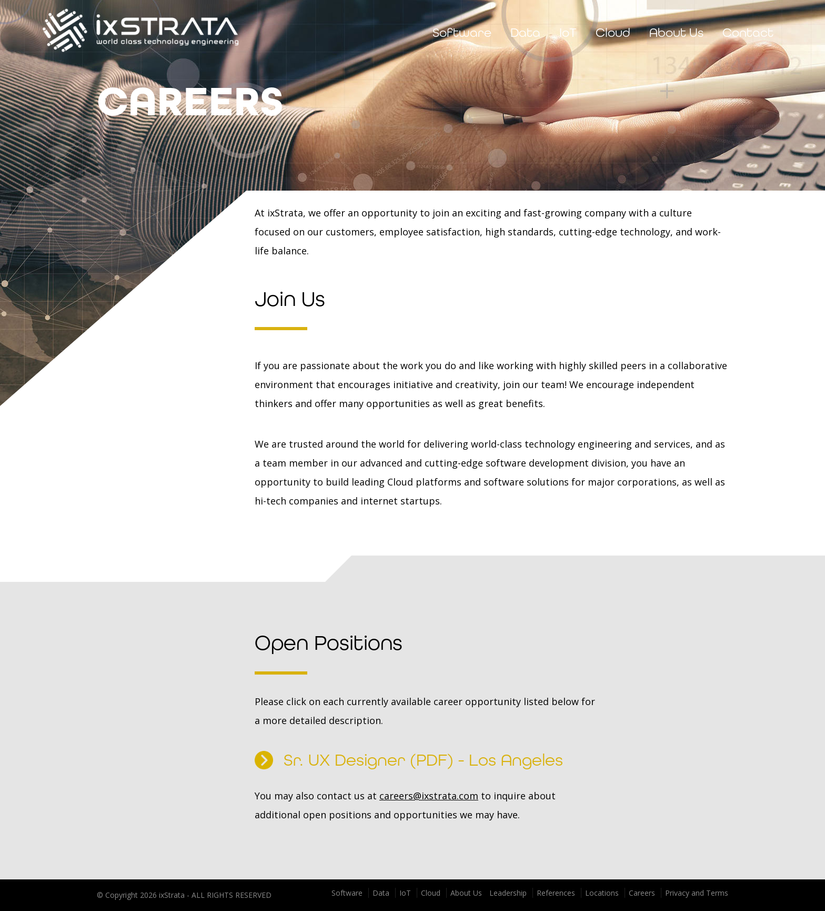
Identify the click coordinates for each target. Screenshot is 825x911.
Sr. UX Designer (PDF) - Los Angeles (409, 760)
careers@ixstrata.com (428, 795)
